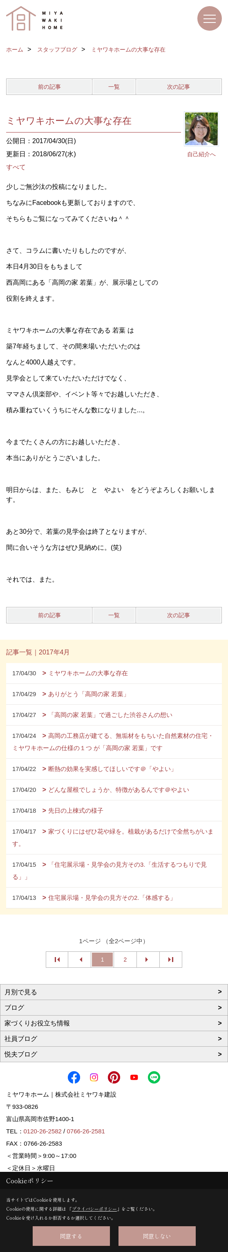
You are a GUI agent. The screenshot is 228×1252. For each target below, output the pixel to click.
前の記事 (49, 86)
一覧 (114, 86)
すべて (16, 167)
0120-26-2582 (43, 1131)
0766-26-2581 (86, 1131)
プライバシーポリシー (94, 1208)
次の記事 (178, 86)
